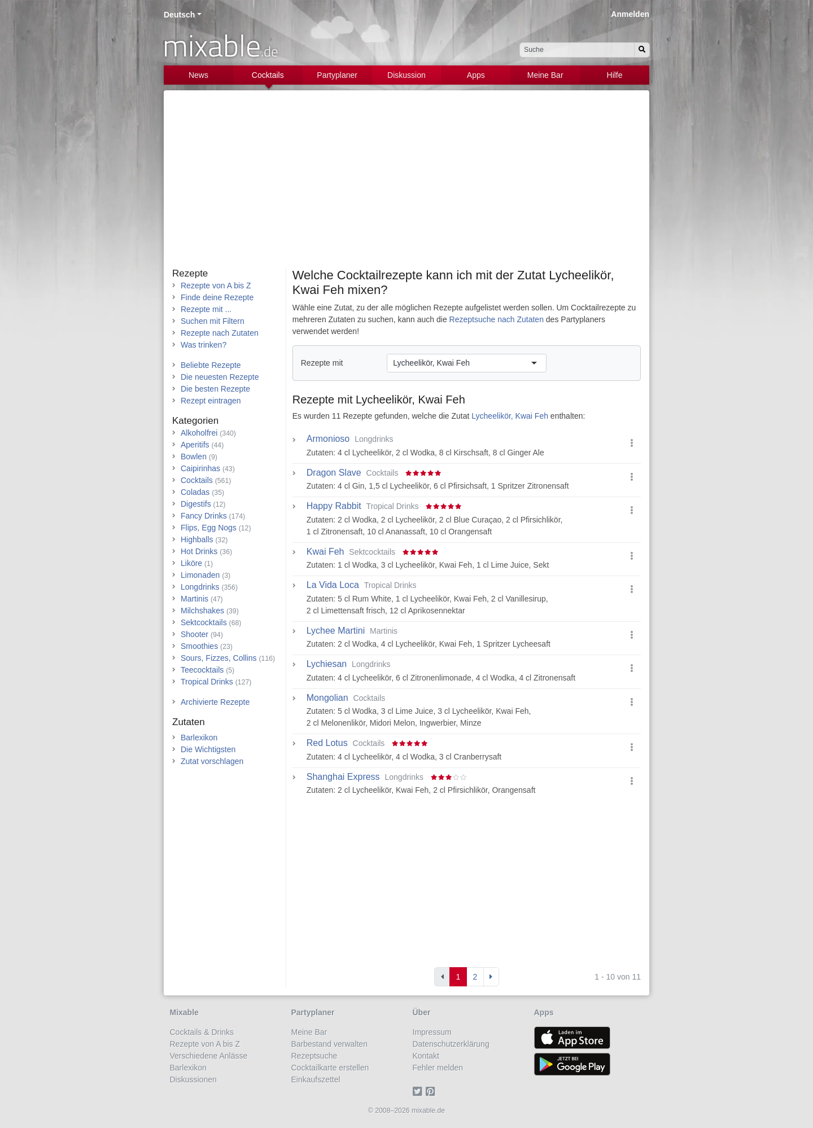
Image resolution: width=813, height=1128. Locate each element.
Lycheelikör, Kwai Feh (410, 399)
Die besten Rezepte (215, 388)
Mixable (184, 1012)
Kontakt (426, 1055)
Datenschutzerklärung (451, 1043)
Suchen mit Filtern (212, 321)
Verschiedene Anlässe (209, 1055)
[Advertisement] (406, 183)
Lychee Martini (336, 630)
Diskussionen (193, 1079)
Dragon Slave (334, 472)
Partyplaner (337, 75)
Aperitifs (195, 444)
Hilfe (615, 75)
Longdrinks (200, 586)
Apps (476, 75)
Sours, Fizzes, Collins (219, 657)
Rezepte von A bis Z (216, 285)
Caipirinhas (200, 468)
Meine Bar (545, 75)
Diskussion (406, 75)
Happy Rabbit (334, 506)
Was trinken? (203, 344)
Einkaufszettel (315, 1079)
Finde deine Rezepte (217, 297)
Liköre (191, 563)
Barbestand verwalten (329, 1043)
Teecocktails (202, 669)
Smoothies (199, 646)
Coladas (195, 492)
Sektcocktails (204, 622)
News (198, 75)
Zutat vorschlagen (212, 761)
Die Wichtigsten (208, 749)
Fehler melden (438, 1067)
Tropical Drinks (207, 681)
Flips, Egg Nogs (209, 527)
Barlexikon (199, 737)
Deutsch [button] (179, 14)
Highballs (197, 539)
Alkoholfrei (199, 432)
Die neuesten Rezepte (220, 376)
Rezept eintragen (211, 400)
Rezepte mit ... (206, 309)
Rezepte (190, 273)
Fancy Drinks (204, 515)
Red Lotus (327, 743)
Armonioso (328, 439)
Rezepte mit (322, 362)
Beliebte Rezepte (211, 365)
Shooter (194, 634)
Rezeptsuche (314, 1055)
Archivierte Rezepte (215, 701)
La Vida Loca (333, 585)
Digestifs (196, 503)
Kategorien (195, 420)
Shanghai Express (343, 777)
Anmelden (630, 14)
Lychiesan (327, 664)
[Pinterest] (432, 1091)
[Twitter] (419, 1091)
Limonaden (200, 575)
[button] (631, 443)
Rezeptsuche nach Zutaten (496, 319)
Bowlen (194, 456)
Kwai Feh (325, 551)
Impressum (432, 1032)
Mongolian (327, 698)
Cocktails (268, 75)
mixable (220, 45)
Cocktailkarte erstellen (330, 1067)
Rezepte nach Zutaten (220, 332)
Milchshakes (202, 610)
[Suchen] (642, 50)
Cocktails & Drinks (202, 1032)
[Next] (491, 976)
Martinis (194, 598)
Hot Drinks (199, 551)
